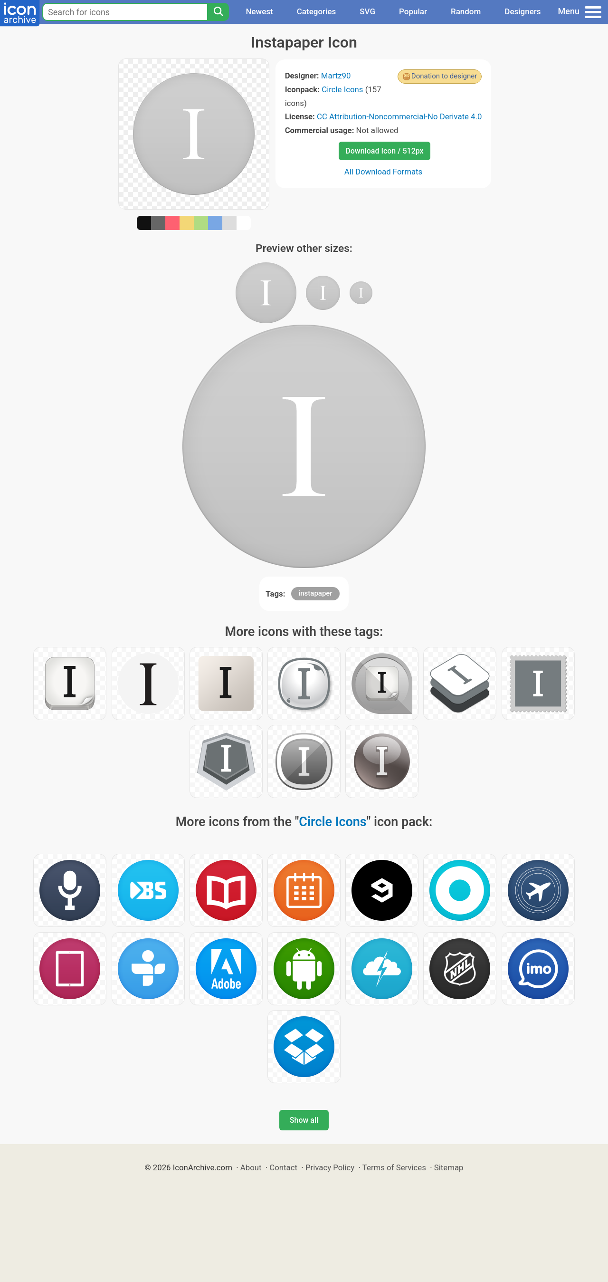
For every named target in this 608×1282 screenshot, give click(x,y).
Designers (522, 11)
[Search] (218, 12)
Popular (413, 11)
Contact (283, 1167)
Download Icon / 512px (384, 150)
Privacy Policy (329, 1167)
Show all (304, 1120)
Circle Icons (342, 89)
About (251, 1167)
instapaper (315, 593)
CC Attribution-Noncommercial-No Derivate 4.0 (399, 116)
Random (466, 11)
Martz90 (336, 75)
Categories (316, 11)
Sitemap (449, 1167)
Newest (259, 11)
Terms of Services (394, 1167)
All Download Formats (383, 171)
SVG (367, 11)
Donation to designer (444, 76)
